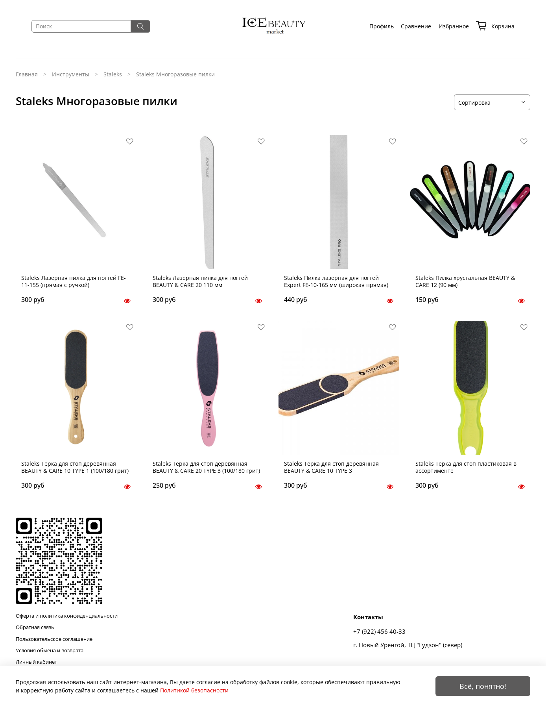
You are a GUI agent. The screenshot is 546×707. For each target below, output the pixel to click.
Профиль (381, 26)
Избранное (454, 26)
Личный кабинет (36, 662)
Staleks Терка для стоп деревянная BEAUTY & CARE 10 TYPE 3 (331, 467)
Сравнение (416, 26)
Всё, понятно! (482, 686)
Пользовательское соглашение (54, 639)
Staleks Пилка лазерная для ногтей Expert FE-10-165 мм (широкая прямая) (336, 281)
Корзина (495, 26)
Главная (27, 74)
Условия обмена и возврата (49, 650)
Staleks (112, 74)
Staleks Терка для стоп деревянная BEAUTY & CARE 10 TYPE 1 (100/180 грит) (75, 467)
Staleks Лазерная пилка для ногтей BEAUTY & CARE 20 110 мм (200, 281)
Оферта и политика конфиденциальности (67, 616)
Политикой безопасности (194, 690)
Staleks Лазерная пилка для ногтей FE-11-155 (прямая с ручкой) (73, 281)
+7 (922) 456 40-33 (379, 631)
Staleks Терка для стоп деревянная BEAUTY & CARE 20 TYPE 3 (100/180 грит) (206, 467)
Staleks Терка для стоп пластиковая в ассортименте (465, 467)
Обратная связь (35, 627)
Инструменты (70, 74)
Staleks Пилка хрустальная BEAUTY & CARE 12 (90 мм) (465, 281)
